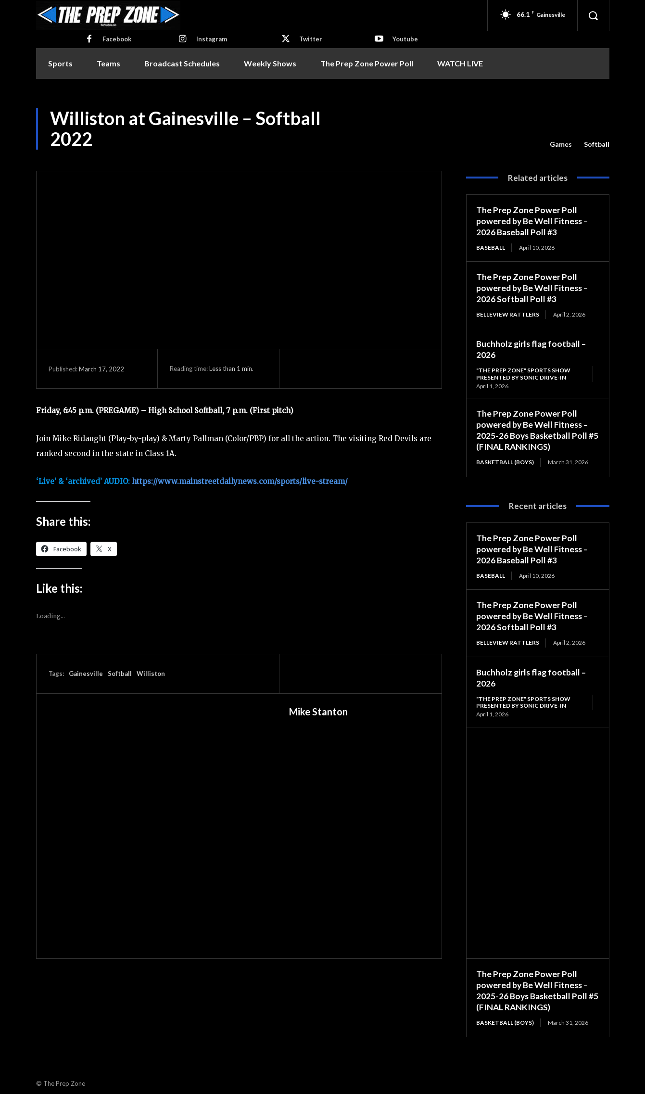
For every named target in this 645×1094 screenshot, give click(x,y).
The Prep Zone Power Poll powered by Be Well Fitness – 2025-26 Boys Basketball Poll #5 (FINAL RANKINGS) (533, 427)
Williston (151, 673)
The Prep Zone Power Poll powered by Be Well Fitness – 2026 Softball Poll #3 (533, 286)
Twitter (310, 39)
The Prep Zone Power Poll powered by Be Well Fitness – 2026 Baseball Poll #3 (533, 220)
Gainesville (86, 673)
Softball (596, 144)
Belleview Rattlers (507, 313)
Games (561, 144)
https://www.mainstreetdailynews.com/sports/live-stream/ (240, 481)
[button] (593, 15)
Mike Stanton (318, 711)
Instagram (211, 39)
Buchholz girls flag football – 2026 (532, 673)
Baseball (490, 246)
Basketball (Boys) (505, 459)
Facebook (116, 39)
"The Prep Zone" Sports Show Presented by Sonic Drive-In (523, 372)
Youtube (405, 39)
